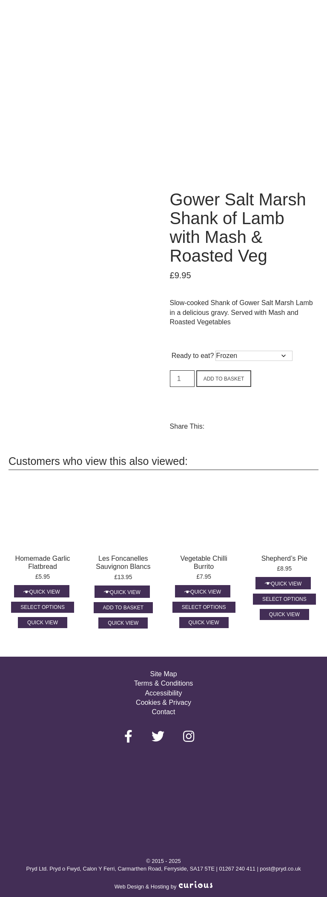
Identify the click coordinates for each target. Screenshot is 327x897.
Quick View (44, 592)
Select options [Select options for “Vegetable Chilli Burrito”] (204, 607)
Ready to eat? (193, 355)
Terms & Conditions (163, 683)
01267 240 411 (237, 868)
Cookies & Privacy (163, 702)
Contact (163, 711)
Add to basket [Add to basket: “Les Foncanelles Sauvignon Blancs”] (123, 608)
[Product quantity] (182, 378)
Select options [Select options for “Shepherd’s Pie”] (284, 599)
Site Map (163, 674)
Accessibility (163, 693)
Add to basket (224, 379)
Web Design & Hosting (142, 886)
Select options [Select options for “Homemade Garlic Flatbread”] (42, 607)
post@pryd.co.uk (280, 868)
